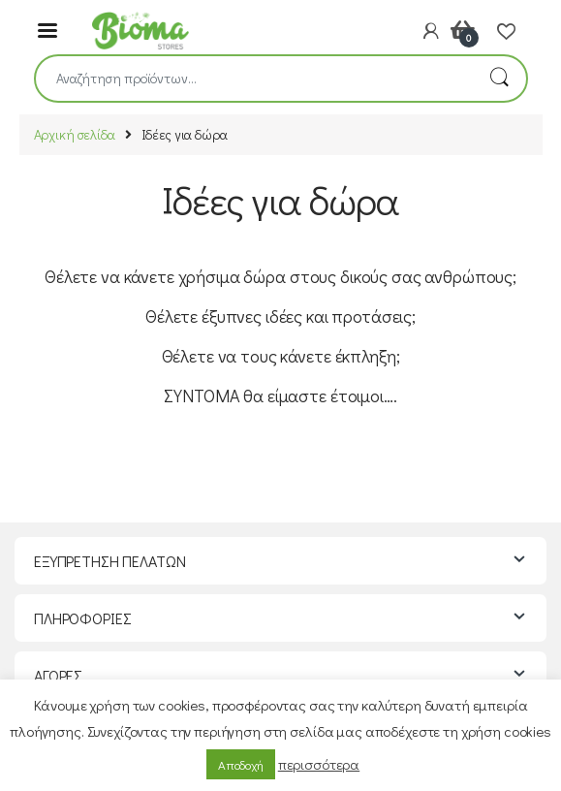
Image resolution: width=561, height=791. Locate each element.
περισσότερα (318, 764)
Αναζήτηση (499, 78)
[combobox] (254, 78)
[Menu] (47, 29)
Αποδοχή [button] (241, 764)
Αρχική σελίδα (74, 134)
